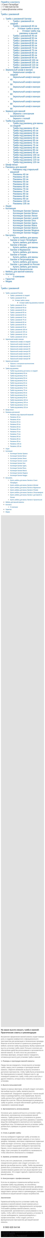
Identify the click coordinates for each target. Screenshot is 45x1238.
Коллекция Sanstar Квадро (26, 233)
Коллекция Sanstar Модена (26, 230)
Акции (8, 206)
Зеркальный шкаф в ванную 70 (25, 97)
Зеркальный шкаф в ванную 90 (25, 107)
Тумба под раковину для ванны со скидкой (26, 124)
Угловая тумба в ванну (28, 28)
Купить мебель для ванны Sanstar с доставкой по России (25, 263)
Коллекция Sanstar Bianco (25, 228)
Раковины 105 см (21, 203)
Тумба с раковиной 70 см (25, 48)
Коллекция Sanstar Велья (25, 213)
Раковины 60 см (20, 184)
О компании (18, 276)
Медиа (9, 281)
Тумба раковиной (10, 14)
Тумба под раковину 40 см (25, 128)
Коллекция (11, 208)
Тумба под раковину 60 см (25, 138)
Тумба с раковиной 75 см (25, 50)
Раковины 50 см (20, 179)
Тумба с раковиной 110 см (25, 65)
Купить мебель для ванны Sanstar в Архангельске (24, 268)
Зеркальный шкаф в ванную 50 (25, 83)
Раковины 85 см (20, 196)
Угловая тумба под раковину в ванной (29, 32)
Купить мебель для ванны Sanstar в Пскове (24, 253)
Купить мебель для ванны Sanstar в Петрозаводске (24, 258)
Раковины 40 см (20, 174)
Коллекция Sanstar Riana (25, 225)
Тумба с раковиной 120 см (25, 67)
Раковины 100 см (21, 201)
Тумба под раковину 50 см (25, 133)
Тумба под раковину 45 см (25, 130)
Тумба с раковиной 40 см (25, 26)
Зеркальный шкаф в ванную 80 (25, 102)
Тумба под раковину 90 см (25, 152)
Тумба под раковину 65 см (25, 140)
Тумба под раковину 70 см (25, 143)
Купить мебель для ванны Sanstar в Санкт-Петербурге (24, 238)
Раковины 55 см (20, 182)
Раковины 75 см (20, 191)
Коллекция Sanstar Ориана (26, 211)
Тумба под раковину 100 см (26, 155)
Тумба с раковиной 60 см (25, 43)
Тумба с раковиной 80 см (25, 53)
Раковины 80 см (20, 194)
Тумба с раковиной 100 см (25, 60)
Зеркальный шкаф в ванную (19, 70)
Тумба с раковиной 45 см (25, 36)
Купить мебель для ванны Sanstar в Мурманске (24, 248)
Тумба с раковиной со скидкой (22, 22)
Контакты (10, 274)
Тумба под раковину (15, 121)
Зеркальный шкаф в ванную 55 (25, 88)
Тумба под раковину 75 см (25, 145)
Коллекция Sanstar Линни (25, 216)
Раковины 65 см (20, 186)
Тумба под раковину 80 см (25, 147)
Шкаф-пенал (12, 165)
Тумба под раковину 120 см (26, 162)
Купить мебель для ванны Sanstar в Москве (24, 243)
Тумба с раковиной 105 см (25, 62)
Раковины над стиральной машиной (24, 170)
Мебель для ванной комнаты (19, 272)
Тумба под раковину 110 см (26, 160)
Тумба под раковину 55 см (25, 135)
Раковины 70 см (20, 189)
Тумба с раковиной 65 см (25, 45)
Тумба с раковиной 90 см (25, 58)
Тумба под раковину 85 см (25, 150)
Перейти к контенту (10, 2)
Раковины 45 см (20, 177)
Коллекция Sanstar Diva (24, 220)
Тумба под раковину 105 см (26, 157)
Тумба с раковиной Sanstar (19, 19)
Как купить (11, 235)
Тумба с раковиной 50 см (25, 38)
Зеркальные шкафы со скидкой (22, 73)
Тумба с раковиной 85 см (25, 55)
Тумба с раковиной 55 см (25, 40)
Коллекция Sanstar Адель (25, 223)
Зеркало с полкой (21, 118)
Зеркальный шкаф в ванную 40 (25, 78)
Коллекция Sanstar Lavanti (25, 218)
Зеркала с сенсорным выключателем (22, 114)
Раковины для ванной (16, 167)
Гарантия (10, 279)
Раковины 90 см (20, 199)
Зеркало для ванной (15, 111)
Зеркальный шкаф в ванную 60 (25, 93)
